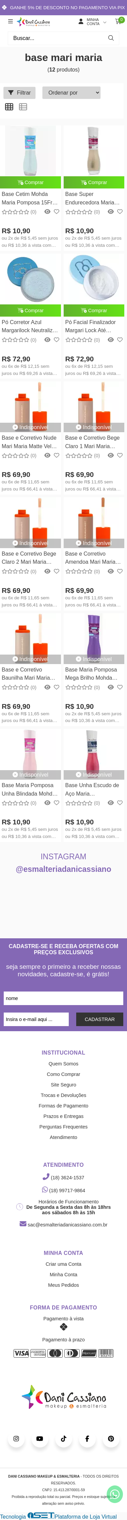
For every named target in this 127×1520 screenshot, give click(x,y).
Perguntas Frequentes (63, 1126)
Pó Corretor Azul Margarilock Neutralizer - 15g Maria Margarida (30, 327)
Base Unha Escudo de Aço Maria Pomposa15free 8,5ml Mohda (92, 790)
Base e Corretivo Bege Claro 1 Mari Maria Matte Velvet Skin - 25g (93, 443)
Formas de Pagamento (63, 1105)
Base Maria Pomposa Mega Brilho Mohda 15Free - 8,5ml (91, 675)
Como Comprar (63, 1074)
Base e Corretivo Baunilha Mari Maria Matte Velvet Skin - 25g (30, 675)
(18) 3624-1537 (63, 1177)
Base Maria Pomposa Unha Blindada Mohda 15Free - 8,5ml (28, 790)
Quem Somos (64, 1063)
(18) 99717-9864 (63, 1190)
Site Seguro (63, 1084)
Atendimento (63, 1137)
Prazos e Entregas (63, 1116)
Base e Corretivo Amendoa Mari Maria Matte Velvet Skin (90, 559)
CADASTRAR (100, 1019)
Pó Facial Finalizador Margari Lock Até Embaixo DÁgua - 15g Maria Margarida (92, 327)
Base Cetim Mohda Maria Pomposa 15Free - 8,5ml (30, 199)
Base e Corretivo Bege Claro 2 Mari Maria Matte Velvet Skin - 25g (30, 559)
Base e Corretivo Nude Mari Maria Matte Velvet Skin (30, 443)
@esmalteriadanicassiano (63, 869)
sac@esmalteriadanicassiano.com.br (63, 1224)
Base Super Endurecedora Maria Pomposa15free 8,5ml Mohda (92, 199)
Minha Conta (64, 1274)
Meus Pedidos (63, 1285)
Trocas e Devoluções (63, 1095)
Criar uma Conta (64, 1264)
